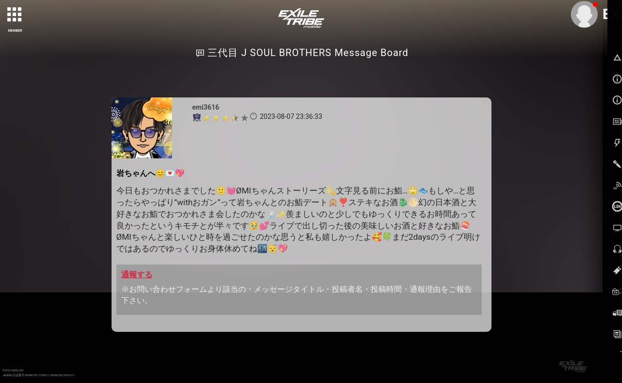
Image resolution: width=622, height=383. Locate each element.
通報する (136, 274)
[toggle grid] (15, 15)
